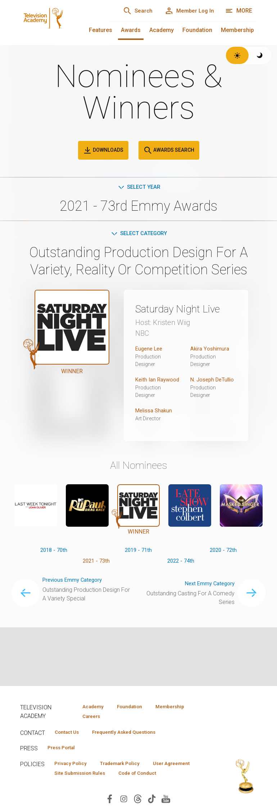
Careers (89, 717)
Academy (161, 30)
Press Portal (64, 749)
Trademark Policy (127, 766)
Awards (131, 30)
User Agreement (75, 776)
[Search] (130, 10)
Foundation (197, 30)
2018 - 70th (53, 560)
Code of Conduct (76, 787)
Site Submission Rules (138, 776)
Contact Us (69, 733)
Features (100, 30)
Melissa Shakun (155, 420)
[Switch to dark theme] (260, 55)
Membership (237, 30)
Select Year (138, 187)
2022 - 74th (180, 571)
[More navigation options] (239, 10)
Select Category (138, 234)
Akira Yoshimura (210, 350)
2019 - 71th (138, 560)
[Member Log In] (186, 10)
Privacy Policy (73, 766)
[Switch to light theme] (237, 55)
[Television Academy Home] (56, 21)
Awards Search (169, 150)
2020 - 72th (223, 560)
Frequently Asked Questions (132, 733)
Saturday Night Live (183, 310)
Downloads (103, 150)
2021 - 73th (96, 571)
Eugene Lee (150, 350)
